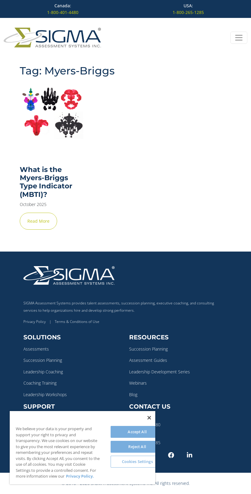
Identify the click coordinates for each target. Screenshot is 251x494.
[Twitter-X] (157, 454)
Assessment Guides (148, 360)
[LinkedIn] (195, 454)
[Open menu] (238, 38)
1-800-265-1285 (188, 12)
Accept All (137, 431)
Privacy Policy (34, 321)
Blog (133, 394)
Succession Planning (42, 360)
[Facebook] (176, 454)
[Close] (149, 418)
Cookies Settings (137, 461)
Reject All (137, 446)
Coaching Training (40, 383)
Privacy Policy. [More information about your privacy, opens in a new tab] (80, 476)
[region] (82, 447)
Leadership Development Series (159, 372)
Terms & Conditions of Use (77, 321)
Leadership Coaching (43, 372)
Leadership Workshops (45, 394)
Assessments (36, 349)
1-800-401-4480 (62, 12)
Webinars (138, 383)
